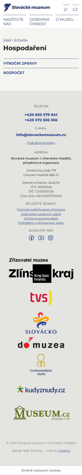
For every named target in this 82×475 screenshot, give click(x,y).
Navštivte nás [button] (13, 21)
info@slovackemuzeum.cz (41, 135)
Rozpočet (13, 73)
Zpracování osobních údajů (41, 214)
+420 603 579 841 (41, 114)
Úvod (7, 39)
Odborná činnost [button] (39, 21)
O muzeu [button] (65, 19)
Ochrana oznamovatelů (41, 218)
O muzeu (21, 39)
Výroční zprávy (20, 63)
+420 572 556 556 (41, 120)
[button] (66, 9)
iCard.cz (64, 450)
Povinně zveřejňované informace (41, 209)
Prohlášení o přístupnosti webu (41, 223)
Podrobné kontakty (41, 143)
